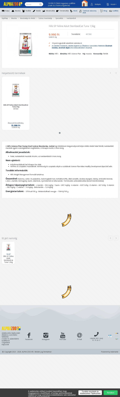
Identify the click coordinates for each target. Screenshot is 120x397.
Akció (73, 11)
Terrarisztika (64, 11)
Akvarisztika (50, 11)
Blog (103, 11)
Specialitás (59, 18)
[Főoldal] (12, 4)
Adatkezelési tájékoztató (11, 333)
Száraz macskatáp (45, 18)
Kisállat (28, 11)
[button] (97, 4)
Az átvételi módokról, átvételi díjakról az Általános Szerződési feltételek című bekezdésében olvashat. (82, 47)
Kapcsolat (5, 344)
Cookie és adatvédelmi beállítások (10, 340)
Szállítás (113, 11)
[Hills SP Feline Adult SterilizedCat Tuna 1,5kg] (8, 253)
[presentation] (110, 73)
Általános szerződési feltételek (9, 336)
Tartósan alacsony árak (87, 12)
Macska (17, 11)
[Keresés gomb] (42, 4)
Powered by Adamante (109, 352)
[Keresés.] (32, 4)
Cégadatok (6, 342)
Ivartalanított (71, 18)
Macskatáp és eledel (27, 18)
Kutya (7, 11)
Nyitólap (5, 18)
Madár (38, 11)
